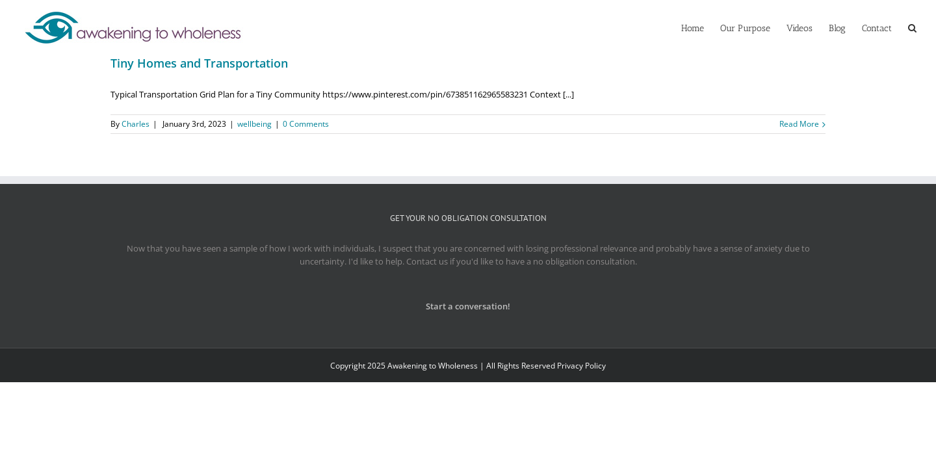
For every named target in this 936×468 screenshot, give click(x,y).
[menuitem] (642, 27)
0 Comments (306, 123)
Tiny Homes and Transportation (199, 63)
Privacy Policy (581, 365)
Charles (136, 123)
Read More (799, 123)
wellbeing (254, 123)
